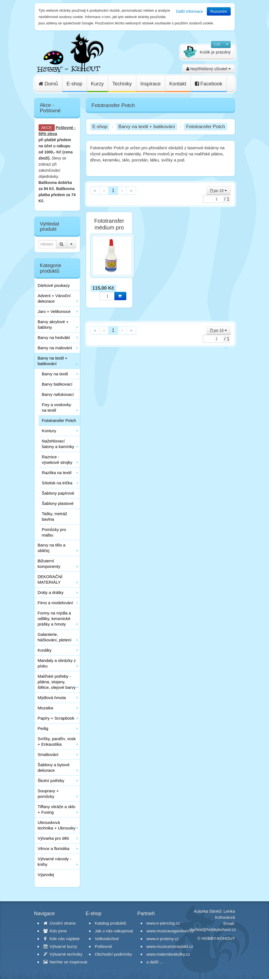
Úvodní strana (59, 923)
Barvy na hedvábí (54, 337)
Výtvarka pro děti (53, 838)
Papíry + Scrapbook (56, 718)
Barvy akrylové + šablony (53, 324)
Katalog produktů (110, 923)
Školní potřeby (51, 780)
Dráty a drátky (51, 592)
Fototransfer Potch (59, 420)
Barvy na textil (55, 373)
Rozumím (218, 11)
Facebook (208, 84)
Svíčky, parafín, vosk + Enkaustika (57, 741)
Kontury (49, 430)
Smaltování (48, 754)
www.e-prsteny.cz (163, 938)
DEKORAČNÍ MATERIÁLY (50, 579)
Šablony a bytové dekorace (54, 767)
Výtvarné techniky (63, 954)
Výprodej (46, 874)
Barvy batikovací (57, 384)
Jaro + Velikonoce (54, 311)
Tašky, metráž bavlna (54, 516)
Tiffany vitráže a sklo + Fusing (57, 809)
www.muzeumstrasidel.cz (170, 946)
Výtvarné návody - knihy (54, 861)
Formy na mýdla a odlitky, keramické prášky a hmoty (54, 618)
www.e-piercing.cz (163, 923)
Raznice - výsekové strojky (57, 459)
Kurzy (97, 84)
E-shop (74, 84)
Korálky (45, 650)
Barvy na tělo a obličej (52, 548)
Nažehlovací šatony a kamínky (58, 444)
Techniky (122, 84)
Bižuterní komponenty (49, 563)
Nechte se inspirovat (65, 962)
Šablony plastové (58, 503)
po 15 (218, 190)
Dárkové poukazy (54, 285)
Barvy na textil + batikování (52, 361)
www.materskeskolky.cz (168, 954)
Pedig (43, 728)
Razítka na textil (57, 472)
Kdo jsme (55, 931)
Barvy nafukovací (58, 394)
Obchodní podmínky (113, 954)
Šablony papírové (58, 493)
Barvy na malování (55, 347)
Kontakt (177, 84)
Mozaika (45, 707)
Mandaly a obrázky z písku (57, 663)
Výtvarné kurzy (60, 946)
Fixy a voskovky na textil (56, 407)
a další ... (155, 962)
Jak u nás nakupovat (114, 931)
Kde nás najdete (61, 938)
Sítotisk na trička (57, 482)
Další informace (189, 11)
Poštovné (64, 127)
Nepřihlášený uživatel (208, 69)
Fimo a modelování (55, 602)
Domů (48, 84)
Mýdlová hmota (52, 697)
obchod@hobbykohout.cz (212, 929)
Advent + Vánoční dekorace (54, 298)
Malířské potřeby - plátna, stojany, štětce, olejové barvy (57, 682)
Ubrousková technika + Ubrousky (57, 825)
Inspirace (150, 84)
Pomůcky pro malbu (54, 532)
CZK (217, 44)
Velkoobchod (107, 938)
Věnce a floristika (53, 848)
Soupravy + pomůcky (48, 793)
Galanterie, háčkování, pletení (55, 637)
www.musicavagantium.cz (170, 931)
